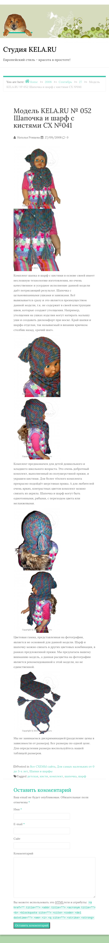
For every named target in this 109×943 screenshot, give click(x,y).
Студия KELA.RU (29, 49)
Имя (18, 809)
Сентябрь (65, 82)
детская (32, 776)
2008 (48, 82)
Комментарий (23, 853)
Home (34, 82)
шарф (82, 776)
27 (80, 82)
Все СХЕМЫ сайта (42, 766)
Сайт (17, 839)
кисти (44, 776)
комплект (56, 776)
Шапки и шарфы (41, 771)
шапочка (71, 776)
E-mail (19, 824)
